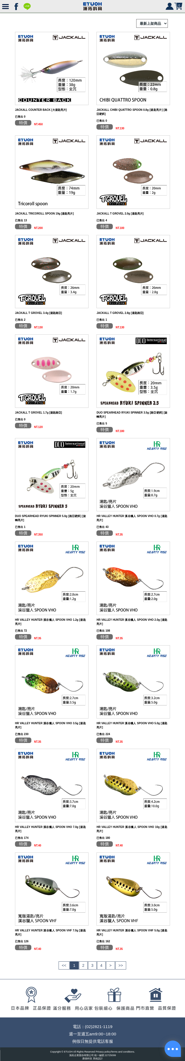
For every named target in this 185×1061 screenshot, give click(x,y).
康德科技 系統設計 (92, 1058)
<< (64, 965)
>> (121, 965)
